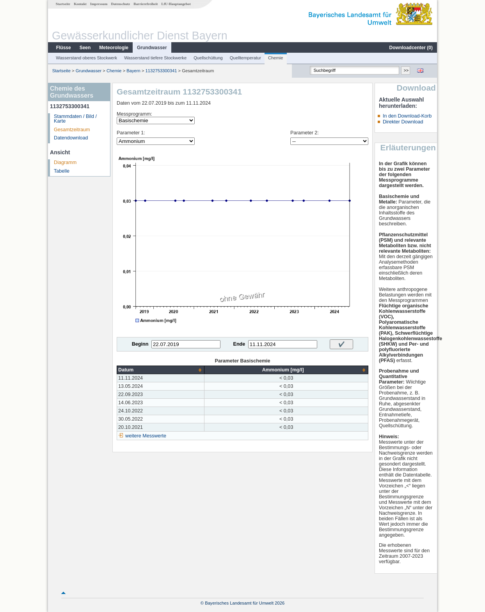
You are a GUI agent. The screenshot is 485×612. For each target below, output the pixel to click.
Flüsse (63, 47)
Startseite (63, 4)
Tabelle (61, 171)
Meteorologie (113, 47)
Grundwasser (152, 47)
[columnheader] (160, 370)
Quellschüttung (208, 57)
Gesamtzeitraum (72, 129)
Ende (239, 344)
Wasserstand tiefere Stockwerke (155, 57)
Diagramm (65, 162)
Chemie (275, 57)
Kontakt (80, 4)
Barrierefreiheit (145, 4)
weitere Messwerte (145, 436)
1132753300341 (161, 70)
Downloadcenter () (411, 47)
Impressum (98, 4)
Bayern (133, 70)
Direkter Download (403, 122)
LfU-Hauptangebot (176, 4)
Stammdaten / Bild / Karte (75, 119)
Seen (85, 47)
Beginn (140, 344)
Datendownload (71, 138)
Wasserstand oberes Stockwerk (86, 57)
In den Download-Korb (407, 116)
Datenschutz (120, 4)
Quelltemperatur (245, 57)
